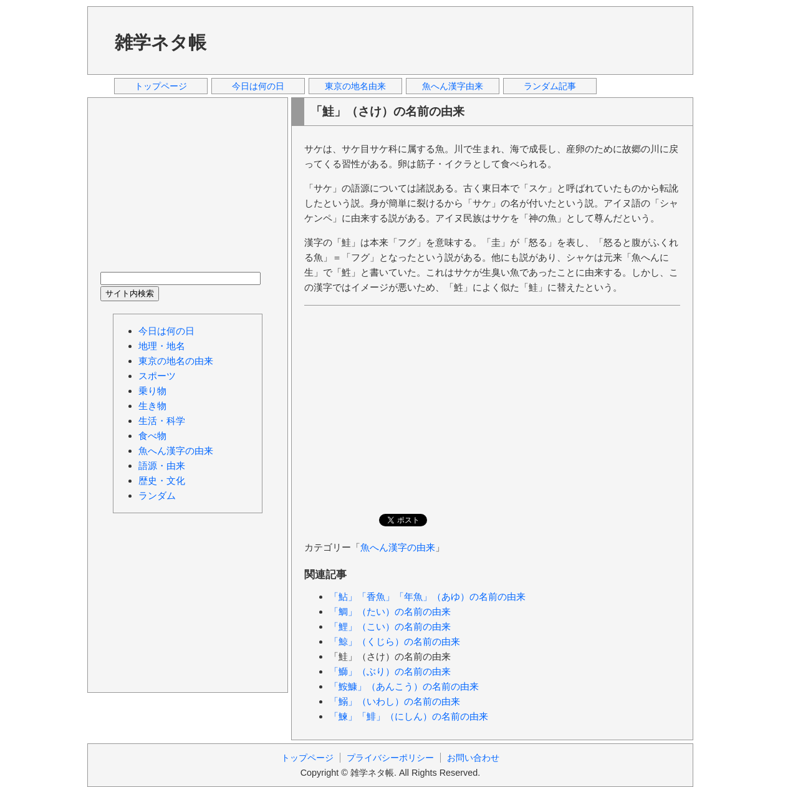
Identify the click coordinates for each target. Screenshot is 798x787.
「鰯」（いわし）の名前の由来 (394, 701)
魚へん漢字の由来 (397, 547)
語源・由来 (161, 465)
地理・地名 (161, 345)
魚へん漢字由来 (452, 86)
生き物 (152, 405)
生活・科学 (161, 420)
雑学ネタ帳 (160, 42)
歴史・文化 (161, 480)
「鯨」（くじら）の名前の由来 (394, 641)
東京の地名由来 (355, 86)
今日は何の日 (258, 86)
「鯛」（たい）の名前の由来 (390, 611)
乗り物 (152, 390)
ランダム (157, 495)
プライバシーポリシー (390, 758)
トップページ (161, 86)
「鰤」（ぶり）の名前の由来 (390, 671)
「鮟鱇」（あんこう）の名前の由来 (404, 686)
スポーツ (157, 375)
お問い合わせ (473, 758)
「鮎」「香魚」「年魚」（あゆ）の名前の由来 (427, 596)
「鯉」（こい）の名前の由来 (390, 626)
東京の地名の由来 (175, 360)
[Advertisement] (454, 40)
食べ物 (152, 435)
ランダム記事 (550, 86)
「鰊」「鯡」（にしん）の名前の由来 (408, 716)
